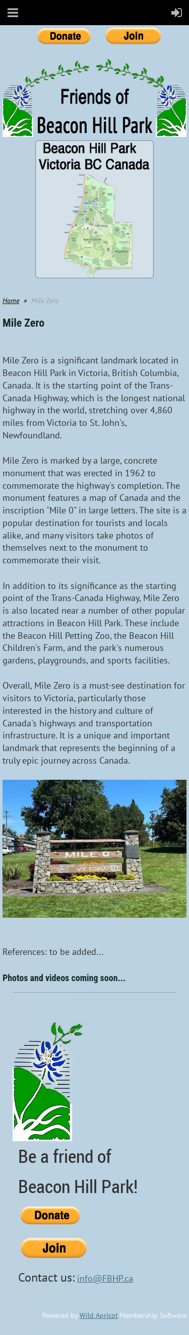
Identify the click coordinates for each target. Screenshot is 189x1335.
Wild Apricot (99, 1315)
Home (11, 300)
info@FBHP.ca (105, 1278)
